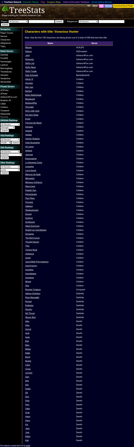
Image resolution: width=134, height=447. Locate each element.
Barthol (28, 91)
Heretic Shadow (32, 139)
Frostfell (4, 58)
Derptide (4, 117)
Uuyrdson (29, 277)
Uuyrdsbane (30, 274)
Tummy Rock (31, 250)
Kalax (27, 436)
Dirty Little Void (32, 111)
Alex (27, 321)
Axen (27, 337)
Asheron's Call (34, 15)
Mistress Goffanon (33, 182)
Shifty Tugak (31, 71)
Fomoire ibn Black (33, 123)
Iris (26, 424)
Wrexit (28, 281)
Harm (27, 416)
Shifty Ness (30, 67)
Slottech (29, 218)
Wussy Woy (30, 317)
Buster (28, 361)
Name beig (30, 186)
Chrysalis (29, 107)
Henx (27, 420)
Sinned (28, 214)
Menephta (30, 178)
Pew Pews (30, 198)
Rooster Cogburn (33, 289)
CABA (3, 104)
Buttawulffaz (31, 103)
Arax (27, 325)
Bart (27, 341)
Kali (27, 440)
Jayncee (29, 154)
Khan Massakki (32, 297)
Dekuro (28, 51)
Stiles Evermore (32, 226)
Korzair (28, 301)
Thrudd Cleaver (32, 242)
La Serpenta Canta (33, 162)
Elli (26, 393)
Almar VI (29, 79)
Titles (2, 46)
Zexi (27, 285)
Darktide (4, 55)
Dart (27, 377)
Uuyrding (29, 270)
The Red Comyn (32, 238)
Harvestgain (5, 61)
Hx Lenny (29, 147)
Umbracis (29, 254)
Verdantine (5, 78)
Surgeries (29, 234)
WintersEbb (5, 82)
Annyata (29, 83)
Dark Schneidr (31, 75)
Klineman (29, 59)
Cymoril (28, 373)
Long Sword (30, 170)
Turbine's (23, 15)
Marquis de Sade (33, 174)
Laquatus (29, 166)
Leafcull (4, 65)
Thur (27, 246)
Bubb (27, 353)
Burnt (27, 357)
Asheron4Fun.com (8, 97)
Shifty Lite (29, 63)
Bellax (28, 349)
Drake (28, 389)
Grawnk (28, 131)
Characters (5, 40)
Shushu (28, 309)
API (88, 6)
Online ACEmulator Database (76, 2)
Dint (27, 381)
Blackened (30, 99)
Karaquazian (31, 158)
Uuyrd (28, 258)
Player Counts (6, 33)
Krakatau (29, 305)
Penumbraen (31, 194)
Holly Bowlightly (32, 143)
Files (43, 2)
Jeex (27, 428)
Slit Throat (30, 313)
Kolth (28, 446)
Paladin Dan (30, 190)
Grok (27, 412)
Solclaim (4, 75)
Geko (27, 408)
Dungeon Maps (54, 2)
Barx (27, 345)
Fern (27, 404)
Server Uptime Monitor (102, 2)
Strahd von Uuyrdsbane (35, 230)
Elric (27, 397)
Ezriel (27, 119)
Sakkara (29, 206)
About (95, 6)
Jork (27, 432)
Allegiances (5, 43)
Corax (28, 369)
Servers (3, 36)
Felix (27, 401)
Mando (28, 47)
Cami (27, 365)
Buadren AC (5, 100)
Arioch (28, 329)
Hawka (28, 135)
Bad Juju (29, 87)
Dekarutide (5, 114)
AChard (3, 93)
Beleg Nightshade (33, 95)
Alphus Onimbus (32, 293)
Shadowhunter (31, 210)
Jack (27, 55)
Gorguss (29, 127)
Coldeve (4, 107)
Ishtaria (28, 150)
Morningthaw (6, 68)
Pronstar (29, 202)
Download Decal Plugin (123, 6)
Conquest (4, 110)
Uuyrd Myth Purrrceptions (36, 262)
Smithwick (30, 222)
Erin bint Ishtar (31, 115)
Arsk (27, 333)
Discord (108, 6)
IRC (101, 6)
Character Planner (30, 2)
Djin (27, 385)
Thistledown (6, 72)
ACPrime (4, 90)
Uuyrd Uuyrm (31, 266)
